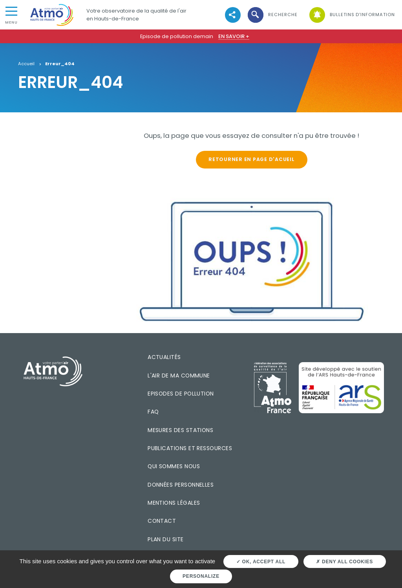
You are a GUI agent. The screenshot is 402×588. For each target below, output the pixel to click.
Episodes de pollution (181, 393)
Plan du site (166, 539)
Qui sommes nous (174, 466)
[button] (272, 15)
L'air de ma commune (179, 375)
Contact (162, 521)
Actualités (164, 357)
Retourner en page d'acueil (251, 159)
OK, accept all (260, 561)
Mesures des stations (180, 430)
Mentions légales (174, 503)
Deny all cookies (344, 561)
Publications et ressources (190, 448)
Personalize (201, 576)
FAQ (153, 412)
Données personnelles (181, 485)
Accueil (26, 64)
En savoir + (233, 36)
